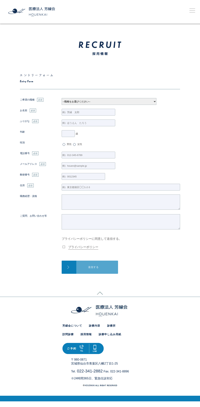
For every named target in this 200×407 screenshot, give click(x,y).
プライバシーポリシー (83, 252)
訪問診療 (68, 339)
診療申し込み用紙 (110, 339)
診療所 (111, 331)
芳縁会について (72, 331)
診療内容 (94, 331)
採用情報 (86, 339)
